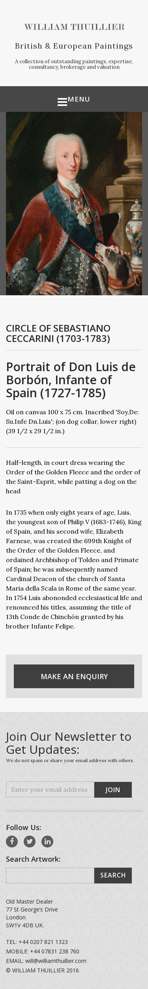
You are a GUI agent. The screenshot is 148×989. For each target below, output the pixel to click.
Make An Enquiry (74, 676)
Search (113, 875)
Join (113, 789)
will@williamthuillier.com (55, 960)
